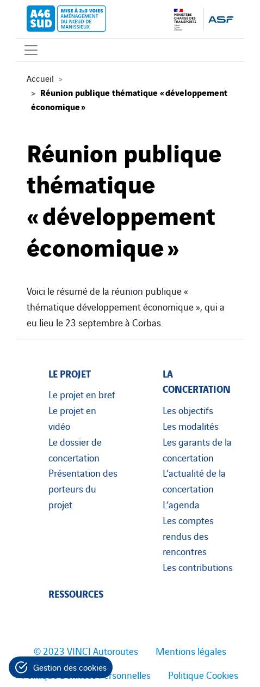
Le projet (69, 373)
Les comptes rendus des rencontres (188, 535)
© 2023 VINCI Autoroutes (86, 650)
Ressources (75, 593)
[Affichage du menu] (31, 50)
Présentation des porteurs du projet (82, 488)
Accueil (40, 78)
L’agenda (181, 504)
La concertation (197, 381)
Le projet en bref (81, 394)
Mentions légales (191, 650)
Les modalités (191, 425)
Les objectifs (188, 410)
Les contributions (198, 567)
